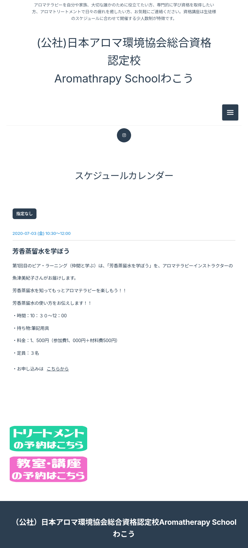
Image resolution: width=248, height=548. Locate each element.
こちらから (58, 372)
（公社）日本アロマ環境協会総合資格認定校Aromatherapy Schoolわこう (124, 531)
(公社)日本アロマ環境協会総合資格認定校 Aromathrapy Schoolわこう (124, 61)
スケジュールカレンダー (124, 178)
